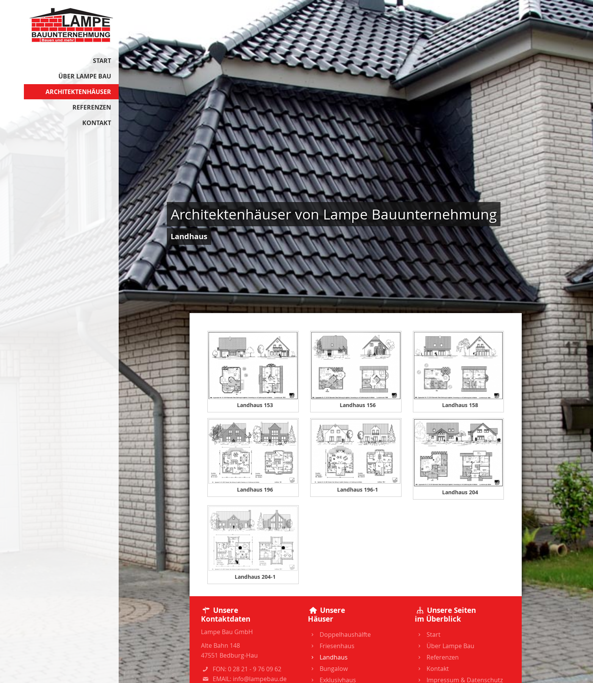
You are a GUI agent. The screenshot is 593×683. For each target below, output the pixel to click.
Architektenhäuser (78, 92)
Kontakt (96, 123)
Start (102, 60)
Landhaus (327, 657)
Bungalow (327, 668)
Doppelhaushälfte (339, 634)
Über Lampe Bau (84, 76)
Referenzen (91, 107)
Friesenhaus (331, 646)
